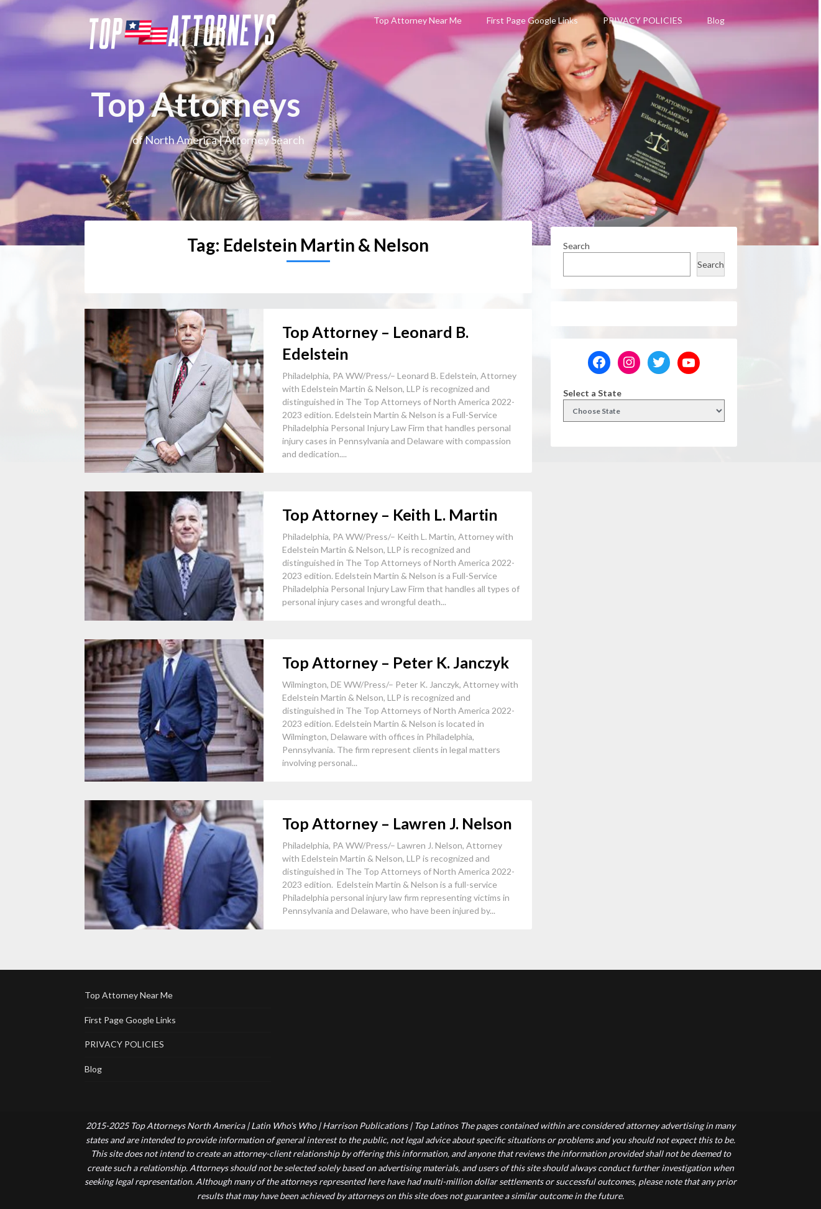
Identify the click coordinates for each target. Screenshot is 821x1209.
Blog (716, 20)
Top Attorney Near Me (418, 20)
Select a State (592, 393)
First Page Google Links (532, 20)
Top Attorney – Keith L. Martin (390, 514)
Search (576, 245)
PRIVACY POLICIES (642, 20)
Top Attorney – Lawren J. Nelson (397, 823)
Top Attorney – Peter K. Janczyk (395, 662)
